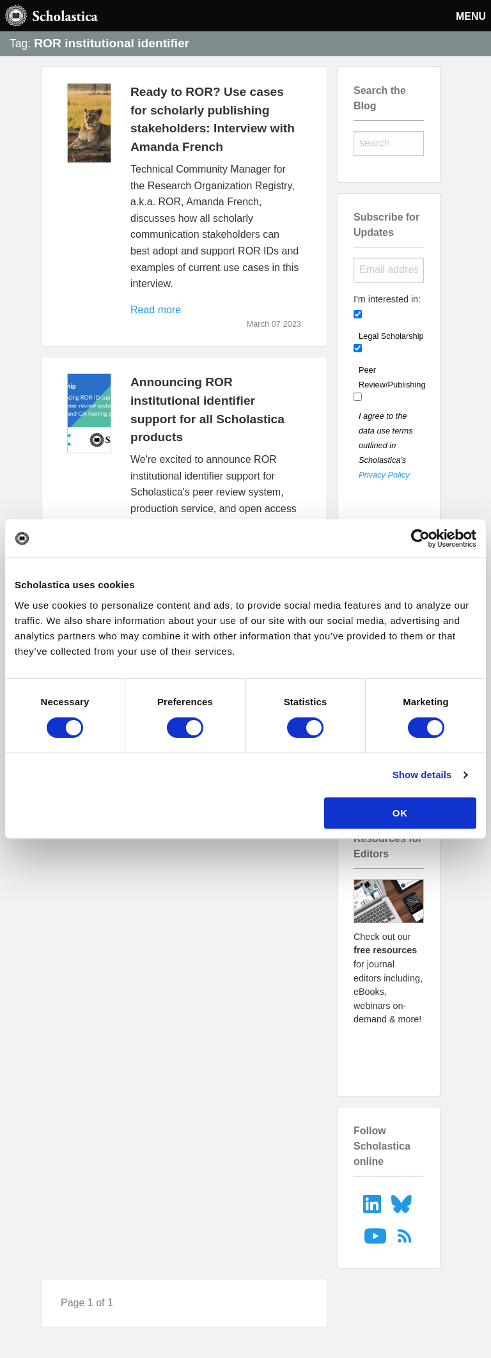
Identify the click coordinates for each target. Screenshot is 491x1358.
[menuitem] (373, 1203)
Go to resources (389, 1054)
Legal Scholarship (391, 336)
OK (401, 813)
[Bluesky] (403, 1203)
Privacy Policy (384, 475)
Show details (422, 774)
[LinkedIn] (373, 1203)
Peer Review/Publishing (392, 377)
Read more (155, 309)
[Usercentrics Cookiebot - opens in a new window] (420, 538)
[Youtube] (377, 1235)
